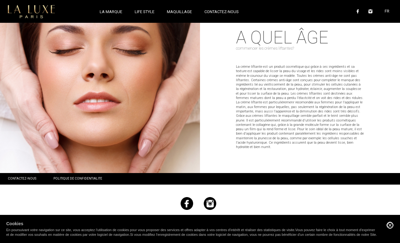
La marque (111, 11)
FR (387, 11)
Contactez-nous (221, 11)
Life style (144, 11)
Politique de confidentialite (77, 178)
